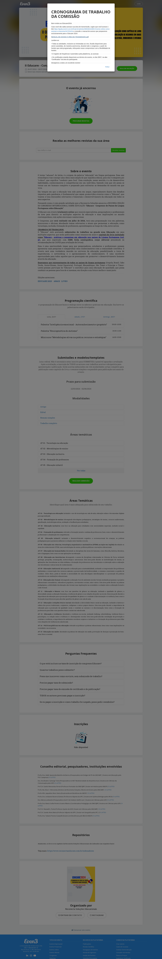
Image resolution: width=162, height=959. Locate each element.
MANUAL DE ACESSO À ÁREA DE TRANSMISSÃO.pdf (70, 37)
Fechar (107, 67)
